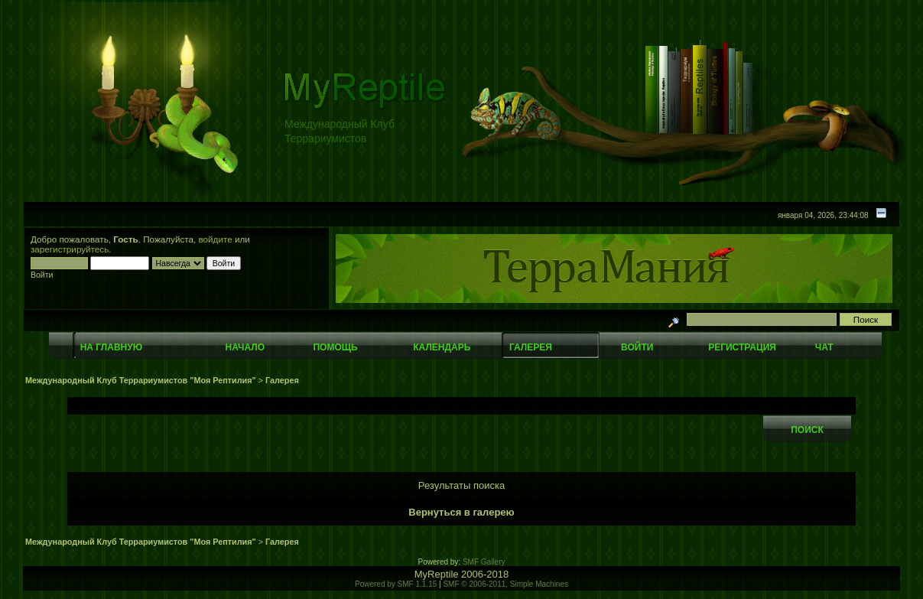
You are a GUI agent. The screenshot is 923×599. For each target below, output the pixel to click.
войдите (215, 239)
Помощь (335, 347)
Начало (245, 347)
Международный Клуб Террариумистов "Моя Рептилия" (140, 380)
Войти (637, 347)
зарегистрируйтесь (70, 249)
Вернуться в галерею (461, 512)
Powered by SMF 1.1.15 (396, 584)
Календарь (441, 347)
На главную (111, 347)
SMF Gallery (484, 562)
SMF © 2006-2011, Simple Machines (505, 584)
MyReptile (436, 574)
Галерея (530, 347)
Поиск (807, 430)
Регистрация (742, 347)
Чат (824, 347)
